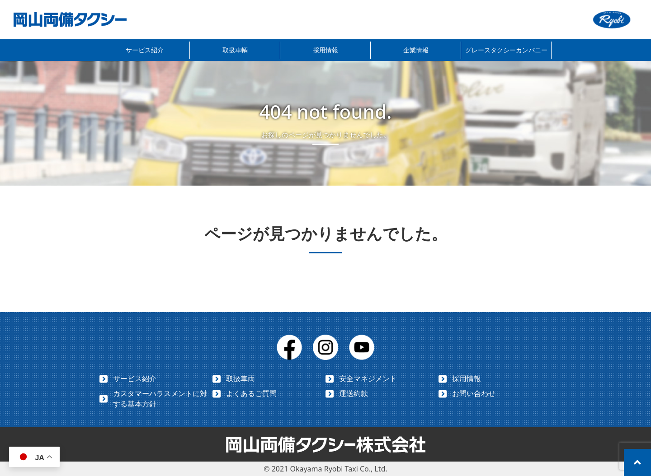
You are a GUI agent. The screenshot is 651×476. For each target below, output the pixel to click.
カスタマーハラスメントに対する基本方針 (160, 398)
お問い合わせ (473, 393)
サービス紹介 (145, 50)
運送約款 (353, 393)
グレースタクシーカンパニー (506, 50)
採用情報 (325, 50)
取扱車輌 (235, 50)
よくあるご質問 (251, 393)
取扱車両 (240, 378)
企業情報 (416, 50)
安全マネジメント (368, 378)
